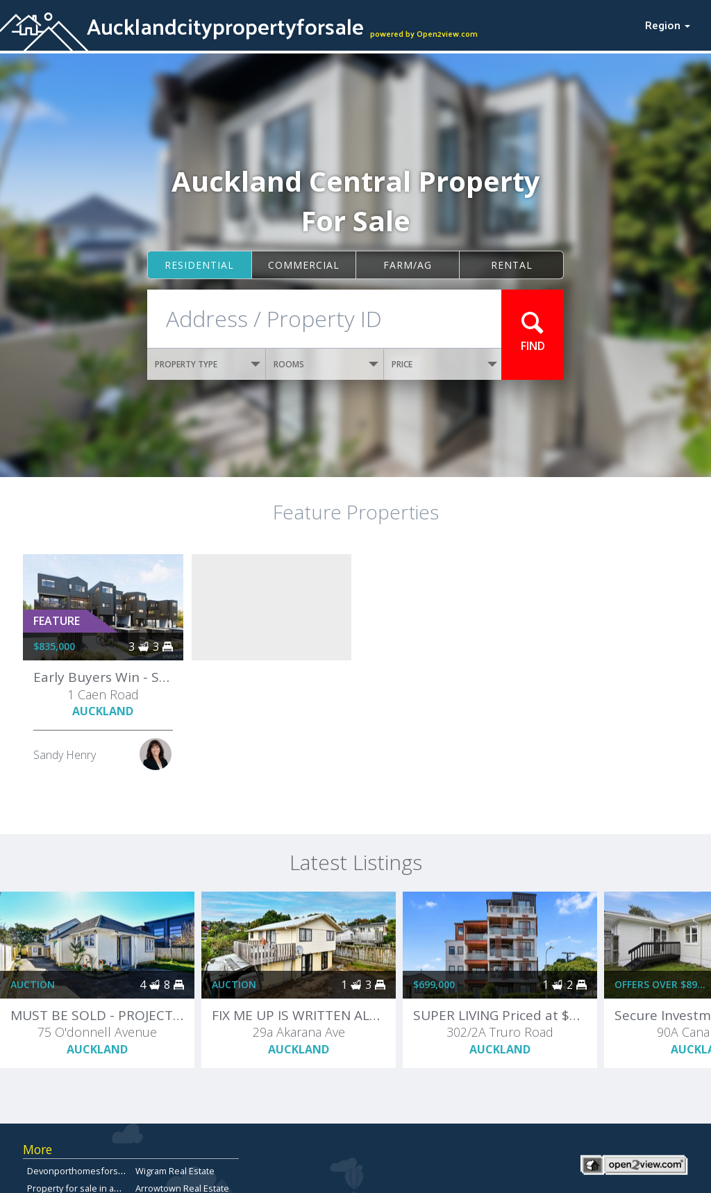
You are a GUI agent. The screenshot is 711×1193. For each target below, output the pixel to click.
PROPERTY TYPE (207, 364)
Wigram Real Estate (175, 1171)
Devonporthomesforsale (79, 1171)
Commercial (304, 265)
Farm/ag (407, 265)
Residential (199, 265)
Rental (512, 265)
